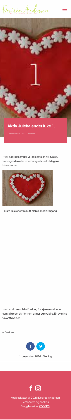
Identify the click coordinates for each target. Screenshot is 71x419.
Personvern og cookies (35, 402)
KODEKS (44, 406)
